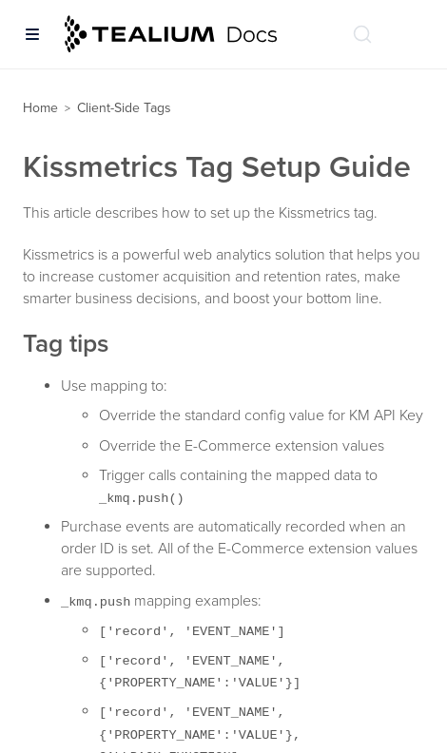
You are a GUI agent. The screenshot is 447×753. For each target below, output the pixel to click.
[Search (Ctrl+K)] (362, 34)
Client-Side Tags (124, 108)
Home (40, 108)
